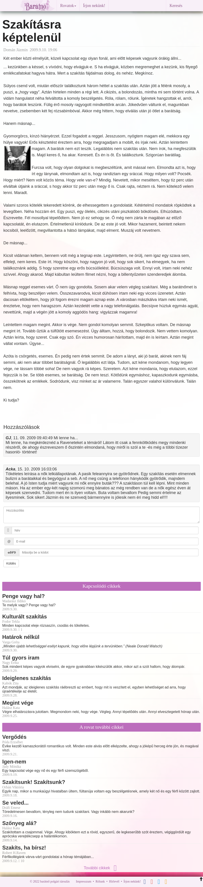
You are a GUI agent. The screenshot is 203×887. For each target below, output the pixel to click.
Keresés (176, 5)
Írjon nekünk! (94, 5)
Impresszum (83, 881)
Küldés (11, 563)
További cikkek (101, 868)
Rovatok (68, 5)
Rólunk (100, 881)
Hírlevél (114, 881)
